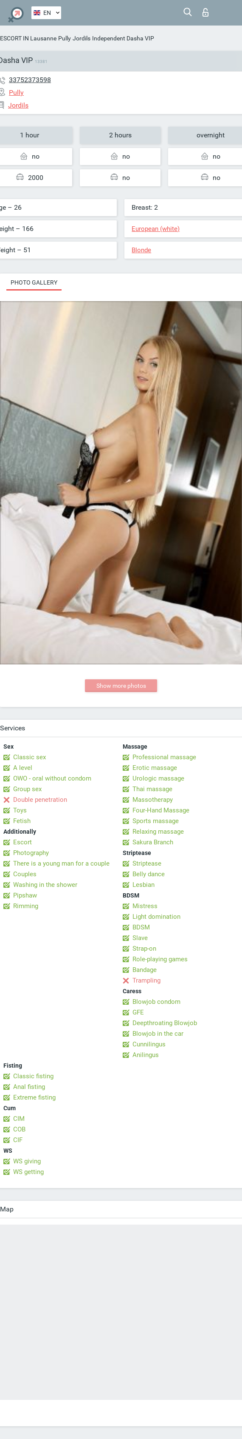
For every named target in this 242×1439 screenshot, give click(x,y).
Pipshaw (25, 895)
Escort (22, 842)
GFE (138, 1012)
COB (19, 1129)
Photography (31, 853)
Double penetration (40, 800)
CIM (19, 1119)
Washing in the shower (45, 885)
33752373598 (30, 80)
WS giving (27, 1161)
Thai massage (152, 789)
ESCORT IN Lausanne (28, 38)
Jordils (81, 38)
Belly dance (148, 874)
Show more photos (121, 685)
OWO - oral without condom (52, 778)
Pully (64, 38)
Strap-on (144, 948)
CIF (18, 1140)
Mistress (145, 906)
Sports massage (155, 821)
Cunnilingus (149, 1044)
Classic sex (29, 757)
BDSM (141, 927)
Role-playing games (160, 959)
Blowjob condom (156, 1002)
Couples (25, 874)
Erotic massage (154, 768)
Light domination (156, 916)
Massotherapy (152, 800)
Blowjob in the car (157, 1033)
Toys (20, 810)
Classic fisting (33, 1076)
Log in (205, 12)
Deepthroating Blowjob (164, 1023)
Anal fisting (29, 1087)
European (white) (156, 229)
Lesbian (143, 885)
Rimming (25, 906)
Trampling (146, 980)
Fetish (22, 821)
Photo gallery (34, 282)
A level (22, 768)
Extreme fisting (34, 1097)
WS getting (28, 1172)
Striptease (146, 863)
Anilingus (145, 1055)
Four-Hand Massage (160, 810)
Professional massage (164, 757)
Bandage (144, 970)
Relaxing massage (158, 831)
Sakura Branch (152, 842)
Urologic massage (158, 778)
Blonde (141, 250)
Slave (140, 938)
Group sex (27, 789)
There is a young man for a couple (61, 863)
